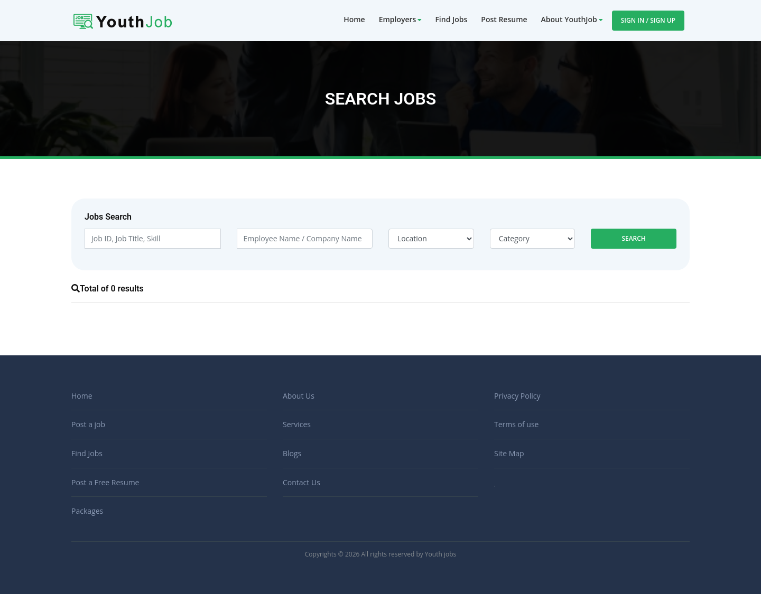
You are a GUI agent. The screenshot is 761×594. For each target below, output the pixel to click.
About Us (298, 396)
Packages (87, 511)
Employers (397, 19)
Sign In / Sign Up (648, 20)
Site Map (509, 453)
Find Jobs (451, 19)
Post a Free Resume (105, 482)
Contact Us (301, 482)
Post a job (88, 424)
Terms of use (516, 424)
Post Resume (504, 19)
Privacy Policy (517, 396)
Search (633, 238)
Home (354, 19)
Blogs (292, 453)
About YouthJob (569, 19)
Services (297, 424)
